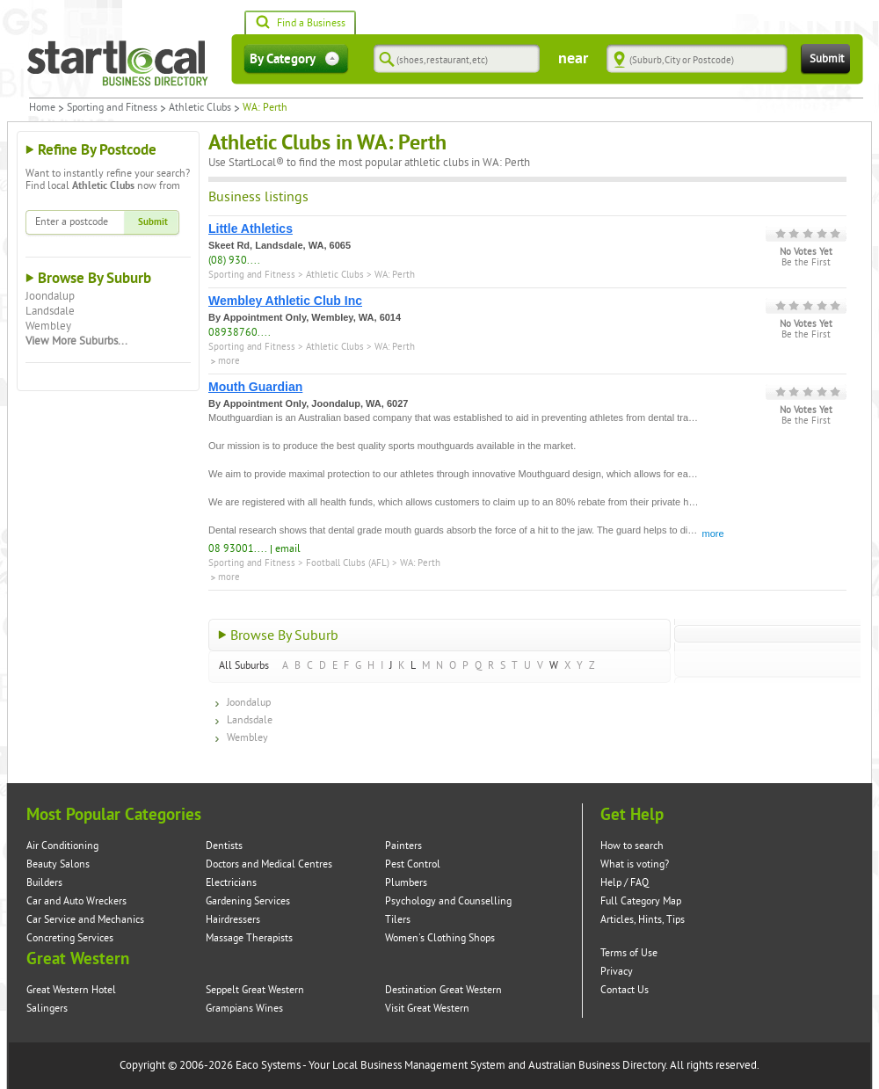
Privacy (616, 971)
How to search (632, 846)
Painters (403, 846)
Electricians (231, 883)
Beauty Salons (58, 864)
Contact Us (624, 990)
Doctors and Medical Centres (269, 864)
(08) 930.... (234, 260)
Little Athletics (250, 228)
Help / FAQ (624, 883)
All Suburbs (244, 666)
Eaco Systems (268, 1065)
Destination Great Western (443, 990)
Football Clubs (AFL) (347, 563)
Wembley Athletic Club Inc (285, 301)
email (288, 549)
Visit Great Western (427, 1008)
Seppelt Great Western (255, 990)
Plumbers (406, 883)
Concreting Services (69, 938)
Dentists (224, 846)
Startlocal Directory (117, 63)
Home (42, 108)
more (229, 361)
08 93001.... (237, 549)
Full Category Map (640, 901)
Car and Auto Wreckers (76, 901)
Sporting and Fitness (112, 108)
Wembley (48, 326)
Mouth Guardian (255, 387)
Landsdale (50, 311)
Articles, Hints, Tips (642, 920)
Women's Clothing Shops (440, 938)
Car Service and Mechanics (85, 920)
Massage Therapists (249, 938)
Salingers (47, 1008)
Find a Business (300, 24)
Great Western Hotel (71, 990)
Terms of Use (628, 953)
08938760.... (239, 332)
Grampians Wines (244, 1008)
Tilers (397, 920)
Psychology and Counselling (448, 901)
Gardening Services (248, 901)
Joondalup (50, 296)
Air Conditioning (62, 846)
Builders (44, 883)
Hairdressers (233, 920)
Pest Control (412, 864)
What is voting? (634, 864)
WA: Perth (394, 274)
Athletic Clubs (200, 108)
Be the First (806, 263)
